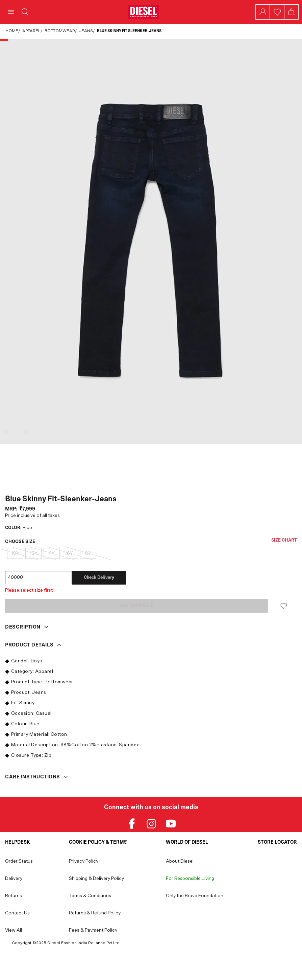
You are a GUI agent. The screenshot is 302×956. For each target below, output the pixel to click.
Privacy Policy (83, 861)
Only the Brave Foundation (194, 895)
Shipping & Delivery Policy (96, 878)
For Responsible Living (190, 878)
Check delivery (99, 577)
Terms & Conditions (90, 895)
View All (13, 930)
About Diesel (180, 861)
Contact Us (17, 913)
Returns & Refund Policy (95, 913)
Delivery (13, 878)
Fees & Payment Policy (93, 930)
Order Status (19, 861)
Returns (13, 895)
